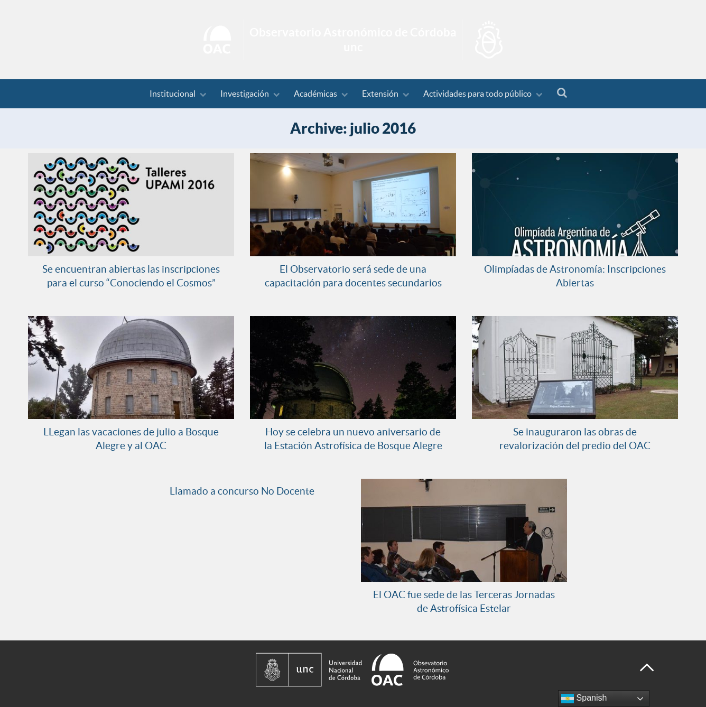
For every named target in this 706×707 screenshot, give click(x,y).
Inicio (353, 39)
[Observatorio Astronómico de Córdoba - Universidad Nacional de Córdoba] (435, 670)
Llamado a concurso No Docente (242, 491)
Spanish (584, 698)
